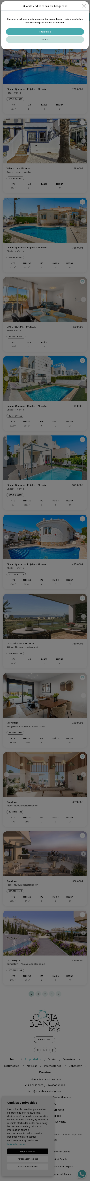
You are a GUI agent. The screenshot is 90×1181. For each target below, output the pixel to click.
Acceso (45, 39)
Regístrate (45, 31)
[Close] (84, 6)
